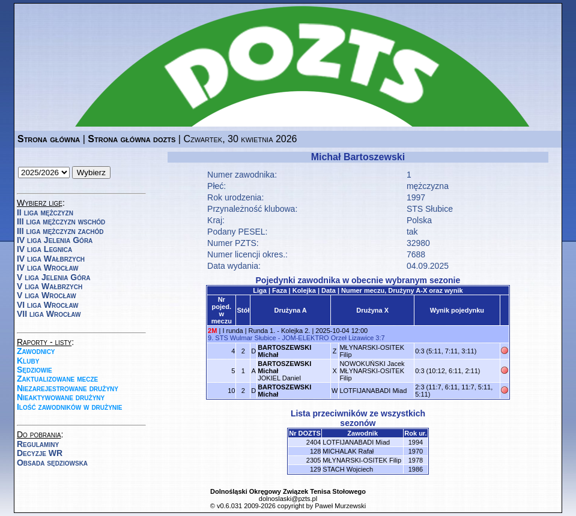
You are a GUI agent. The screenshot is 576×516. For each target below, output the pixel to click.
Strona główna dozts (131, 139)
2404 (313, 442)
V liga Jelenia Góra (53, 277)
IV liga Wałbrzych (51, 258)
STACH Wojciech (348, 469)
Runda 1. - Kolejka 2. (280, 330)
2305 (313, 460)
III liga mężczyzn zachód (60, 231)
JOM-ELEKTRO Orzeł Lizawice (328, 337)
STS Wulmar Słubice (245, 337)
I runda (232, 330)
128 (315, 451)
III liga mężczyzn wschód (61, 221)
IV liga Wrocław (48, 267)
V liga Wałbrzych (49, 286)
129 (315, 469)
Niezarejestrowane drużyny (67, 388)
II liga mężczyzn (45, 212)
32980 (418, 243)
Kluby (28, 360)
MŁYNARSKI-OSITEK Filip (362, 460)
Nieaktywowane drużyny (61, 397)
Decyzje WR (39, 453)
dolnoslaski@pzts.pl (288, 498)
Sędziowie (34, 369)
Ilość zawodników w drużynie (70, 407)
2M (212, 330)
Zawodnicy (36, 351)
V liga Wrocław (46, 295)
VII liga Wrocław (48, 314)
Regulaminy (38, 444)
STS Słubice (430, 209)
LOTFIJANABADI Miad (373, 390)
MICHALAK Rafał (348, 451)
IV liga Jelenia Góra (54, 240)
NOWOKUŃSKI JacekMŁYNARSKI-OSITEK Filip (371, 371)
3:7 (379, 337)
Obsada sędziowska (52, 462)
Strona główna (48, 139)
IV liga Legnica (44, 249)
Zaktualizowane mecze (57, 378)
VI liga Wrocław (48, 305)
